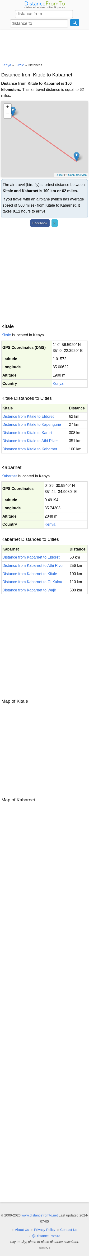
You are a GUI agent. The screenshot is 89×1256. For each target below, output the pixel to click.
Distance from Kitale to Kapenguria (31, 424)
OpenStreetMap (77, 174)
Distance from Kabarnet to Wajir (29, 590)
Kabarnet (9, 476)
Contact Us (68, 1230)
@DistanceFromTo (46, 1236)
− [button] (7, 114)
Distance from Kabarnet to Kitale (29, 574)
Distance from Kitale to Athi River (30, 441)
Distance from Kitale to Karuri (27, 433)
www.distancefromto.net (40, 1215)
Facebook (39, 223)
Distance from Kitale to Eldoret (28, 416)
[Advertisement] (44, 46)
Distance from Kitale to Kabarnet (29, 449)
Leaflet (59, 174)
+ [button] (7, 107)
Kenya (58, 384)
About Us (22, 1230)
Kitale (6, 335)
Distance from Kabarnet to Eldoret (31, 557)
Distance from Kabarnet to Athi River (33, 566)
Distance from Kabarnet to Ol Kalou (32, 582)
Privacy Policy (44, 1230)
